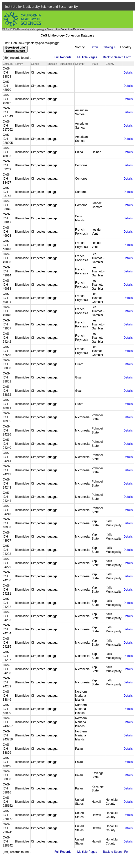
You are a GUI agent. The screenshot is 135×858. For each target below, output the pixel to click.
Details (128, 72)
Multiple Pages (87, 57)
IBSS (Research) (19, 29)
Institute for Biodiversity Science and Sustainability (41, 7)
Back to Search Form (117, 57)
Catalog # (108, 47)
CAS (4, 29)
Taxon (94, 47)
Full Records (62, 57)
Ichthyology (38, 29)
